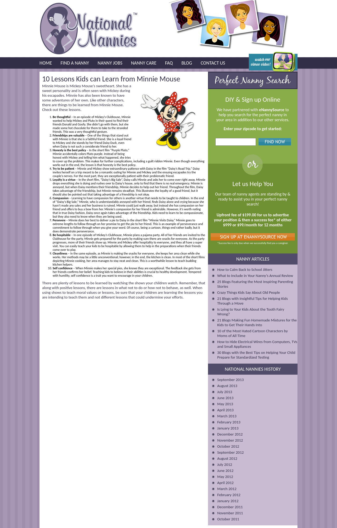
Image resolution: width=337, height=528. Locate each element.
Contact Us (213, 63)
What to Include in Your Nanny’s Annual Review (255, 275)
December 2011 (230, 507)
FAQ (169, 63)
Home (45, 63)
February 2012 (228, 494)
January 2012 (228, 500)
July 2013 (224, 391)
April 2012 (225, 482)
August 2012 (227, 458)
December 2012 (230, 434)
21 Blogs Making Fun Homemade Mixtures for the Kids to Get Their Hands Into (257, 322)
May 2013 (225, 404)
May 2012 (225, 476)
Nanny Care (143, 63)
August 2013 (227, 385)
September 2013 (230, 379)
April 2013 (225, 410)
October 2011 (228, 519)
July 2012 (224, 464)
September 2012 (230, 452)
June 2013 (225, 397)
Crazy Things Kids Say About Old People (248, 292)
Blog (186, 63)
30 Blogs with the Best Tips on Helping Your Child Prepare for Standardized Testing (256, 355)
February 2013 (228, 422)
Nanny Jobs (110, 63)
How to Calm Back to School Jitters (244, 269)
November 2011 (230, 513)
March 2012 (226, 488)
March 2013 (226, 416)
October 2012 (228, 446)
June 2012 (225, 470)
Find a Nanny (75, 63)
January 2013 (228, 428)
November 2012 (230, 440)
